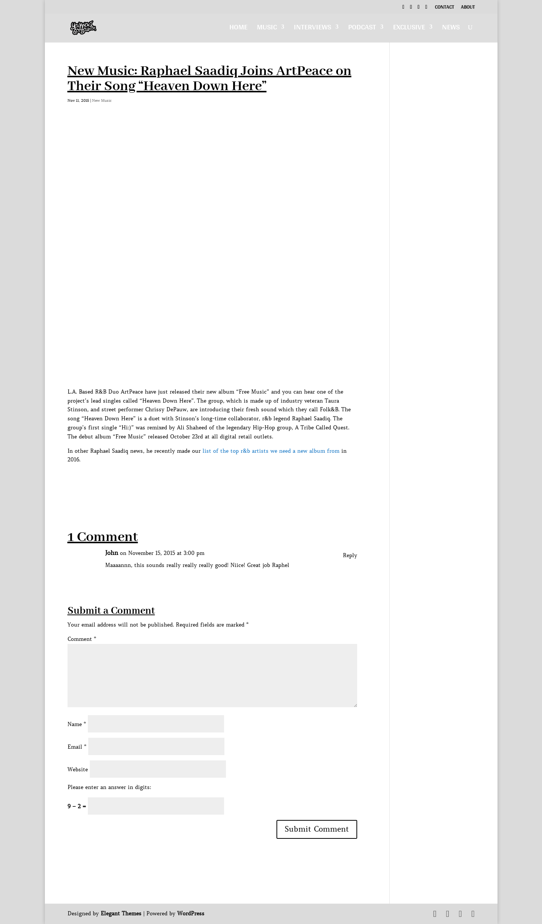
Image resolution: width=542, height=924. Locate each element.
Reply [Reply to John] (350, 555)
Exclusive (409, 29)
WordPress (190, 913)
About (468, 8)
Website (78, 769)
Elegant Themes (121, 913)
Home (238, 29)
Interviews (312, 29)
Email (77, 746)
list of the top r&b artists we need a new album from (271, 450)
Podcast (362, 29)
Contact (444, 8)
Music (267, 29)
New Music (102, 100)
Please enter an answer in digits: (109, 787)
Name (77, 724)
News (451, 29)
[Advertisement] (205, 481)
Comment (82, 639)
